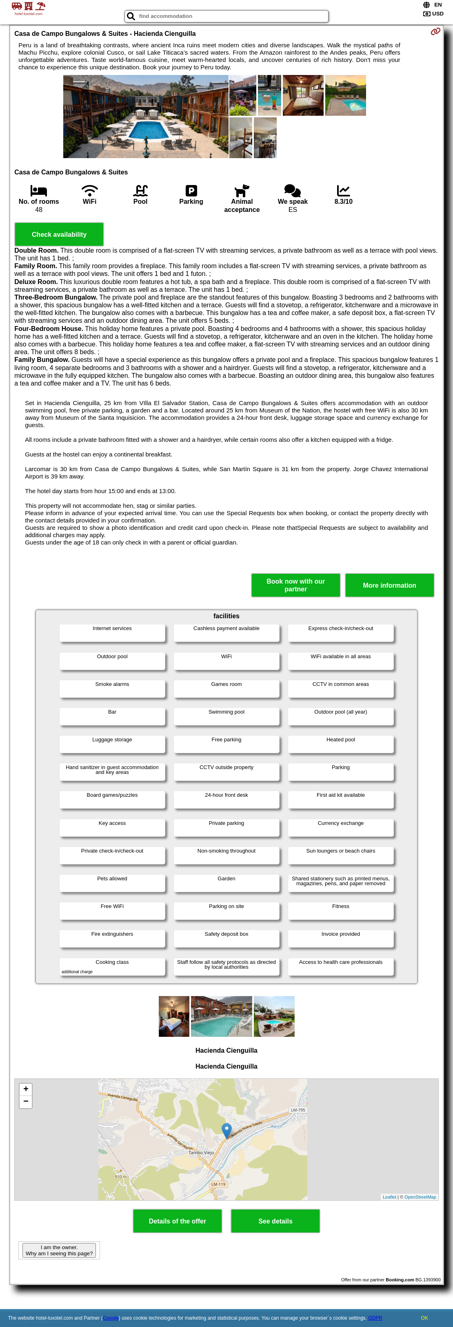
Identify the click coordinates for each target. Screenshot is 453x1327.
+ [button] (26, 1090)
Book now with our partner (295, 585)
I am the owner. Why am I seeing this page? (59, 1250)
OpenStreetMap (420, 1197)
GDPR (375, 1318)
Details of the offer (177, 1221)
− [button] (26, 1102)
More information (389, 585)
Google (111, 1318)
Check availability (59, 234)
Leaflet (389, 1197)
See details (275, 1221)
